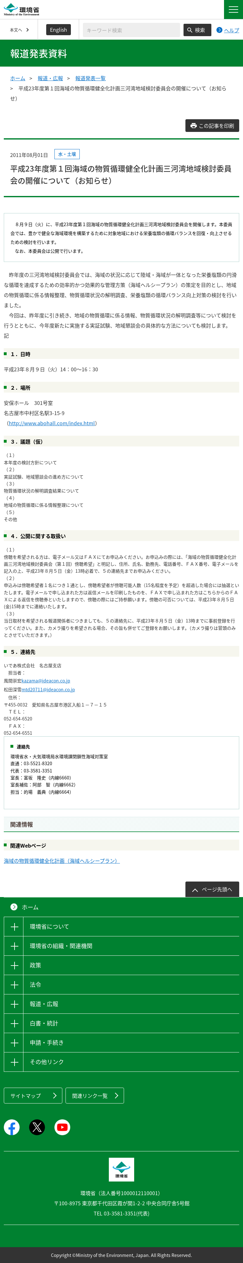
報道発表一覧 (90, 78)
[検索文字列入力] (131, 30)
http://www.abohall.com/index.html (52, 423)
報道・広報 (50, 78)
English (58, 29)
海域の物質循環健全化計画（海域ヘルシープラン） (62, 860)
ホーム (17, 78)
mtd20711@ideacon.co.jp (48, 689)
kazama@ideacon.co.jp (46, 680)
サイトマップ (25, 1095)
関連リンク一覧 (90, 1095)
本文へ (16, 30)
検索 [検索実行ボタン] (200, 30)
